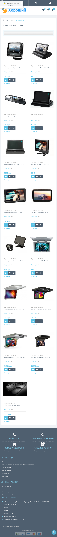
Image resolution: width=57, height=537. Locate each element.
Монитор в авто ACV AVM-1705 (39, 261)
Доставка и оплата (7, 462)
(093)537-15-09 (7, 513)
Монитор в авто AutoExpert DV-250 (14, 164)
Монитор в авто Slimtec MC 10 (39, 212)
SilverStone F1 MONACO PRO (12, 405)
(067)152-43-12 (7, 508)
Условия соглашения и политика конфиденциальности (18, 464)
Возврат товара (6, 470)
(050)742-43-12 (7, 511)
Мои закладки (6, 492)
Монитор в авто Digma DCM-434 (13, 116)
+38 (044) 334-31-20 (9, 505)
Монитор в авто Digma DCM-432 (40, 68)
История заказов (6, 489)
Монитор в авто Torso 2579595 (39, 116)
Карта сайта (5, 473)
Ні (15, 5)
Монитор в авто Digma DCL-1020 (13, 212)
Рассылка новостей (7, 495)
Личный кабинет (7, 486)
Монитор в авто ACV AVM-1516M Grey (14, 357)
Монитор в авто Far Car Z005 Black (41, 309)
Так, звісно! (10, 5)
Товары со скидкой (7, 479)
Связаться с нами (7, 467)
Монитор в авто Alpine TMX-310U (40, 357)
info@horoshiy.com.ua (9, 516)
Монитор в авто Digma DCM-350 (13, 68)
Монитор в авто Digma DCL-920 (40, 164)
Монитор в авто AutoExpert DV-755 (14, 261)
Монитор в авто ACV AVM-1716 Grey (14, 309)
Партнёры (5, 476)
